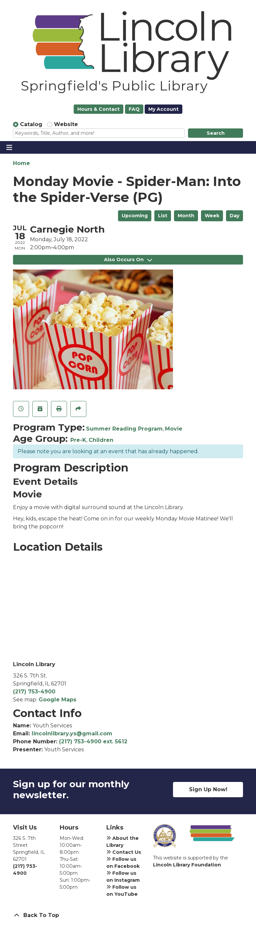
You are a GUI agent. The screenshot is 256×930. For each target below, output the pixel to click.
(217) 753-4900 (34, 691)
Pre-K (78, 440)
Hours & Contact (98, 109)
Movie (173, 429)
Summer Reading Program (124, 429)
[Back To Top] (128, 915)
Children (101, 440)
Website (66, 124)
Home (21, 163)
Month (186, 216)
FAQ (134, 109)
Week (212, 216)
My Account (163, 109)
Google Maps (57, 699)
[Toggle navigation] (9, 147)
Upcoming (135, 216)
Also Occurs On (128, 260)
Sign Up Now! (208, 789)
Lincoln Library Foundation (187, 865)
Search (216, 133)
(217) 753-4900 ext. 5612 (93, 741)
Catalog (31, 124)
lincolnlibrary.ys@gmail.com (72, 733)
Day (234, 216)
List (162, 216)
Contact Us (123, 852)
